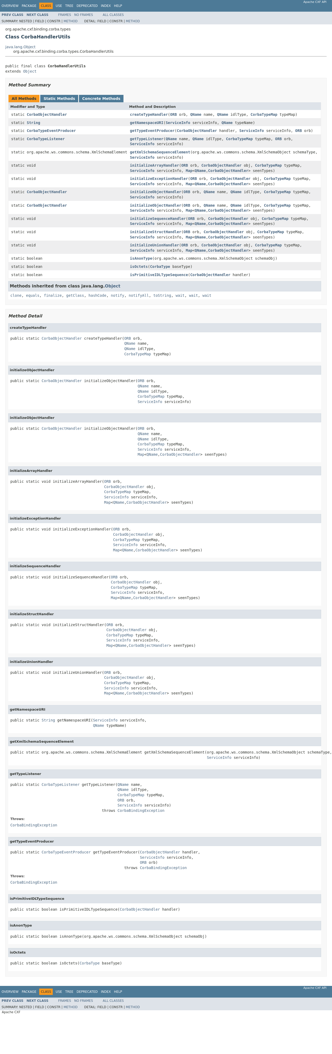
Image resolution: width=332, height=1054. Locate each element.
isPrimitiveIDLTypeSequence (159, 275)
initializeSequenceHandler (158, 218)
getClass (75, 295)
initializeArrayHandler (154, 165)
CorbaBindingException (141, 810)
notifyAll (139, 295)
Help (118, 6)
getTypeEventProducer (152, 131)
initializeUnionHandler (154, 245)
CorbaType (160, 266)
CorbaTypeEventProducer (51, 131)
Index (106, 6)
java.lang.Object (20, 47)
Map (189, 171)
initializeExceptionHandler (159, 178)
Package (29, 6)
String (33, 123)
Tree (69, 6)
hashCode (97, 295)
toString (162, 295)
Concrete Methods (101, 98)
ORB (173, 114)
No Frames (83, 15)
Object (30, 71)
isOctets (139, 266)
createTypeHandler (149, 114)
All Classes (113, 15)
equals (32, 295)
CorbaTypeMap (264, 114)
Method (71, 21)
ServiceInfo (178, 123)
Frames (64, 15)
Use (59, 6)
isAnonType (141, 258)
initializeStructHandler (155, 232)
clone (15, 295)
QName (195, 114)
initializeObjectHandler (155, 192)
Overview (10, 6)
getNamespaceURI (146, 123)
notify (117, 295)
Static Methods (59, 98)
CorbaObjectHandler (47, 114)
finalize (52, 295)
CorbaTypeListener (46, 139)
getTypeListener (146, 139)
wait (180, 295)
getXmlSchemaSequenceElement (160, 152)
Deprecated (87, 6)
